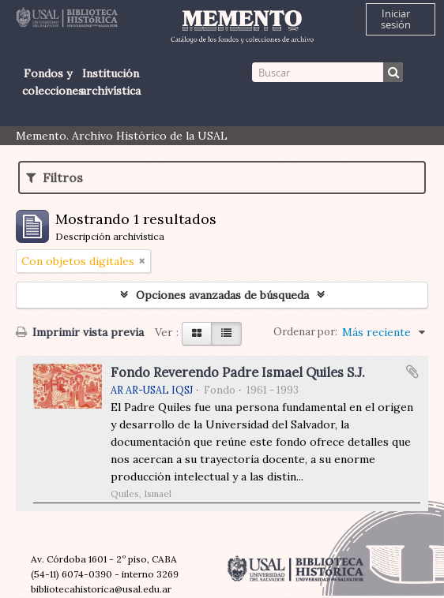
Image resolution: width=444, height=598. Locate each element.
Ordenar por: (305, 331)
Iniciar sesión (396, 19)
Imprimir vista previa (80, 332)
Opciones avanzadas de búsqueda (222, 295)
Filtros (54, 177)
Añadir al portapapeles (412, 371)
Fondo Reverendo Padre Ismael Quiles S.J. (238, 372)
